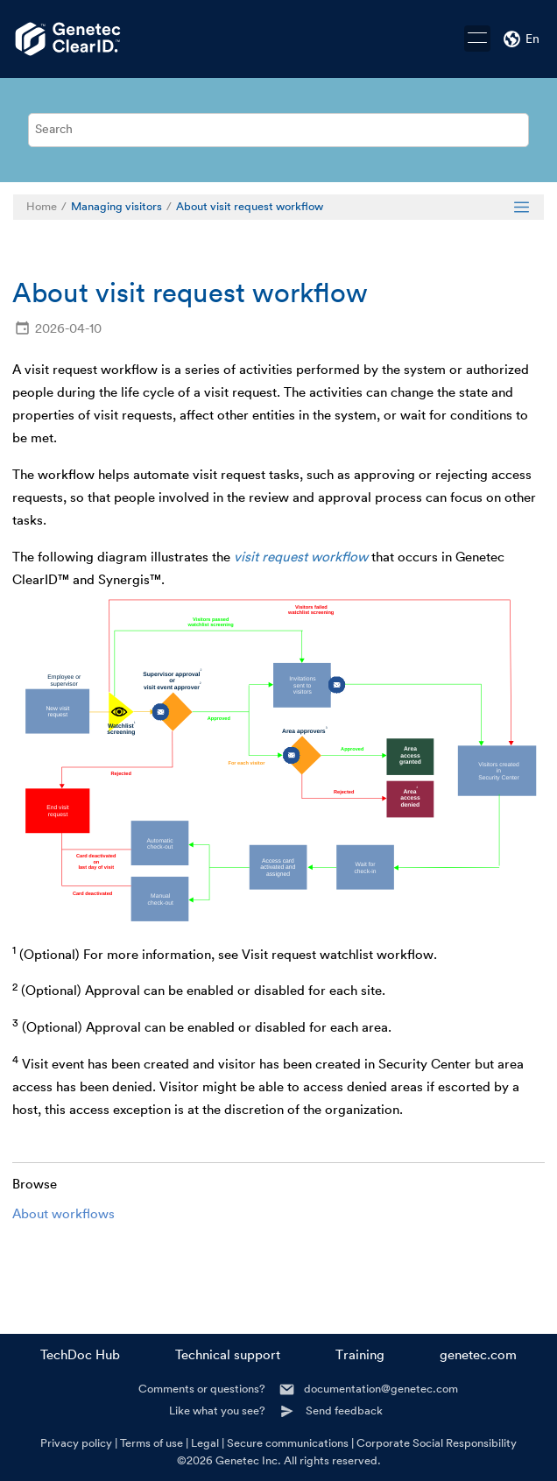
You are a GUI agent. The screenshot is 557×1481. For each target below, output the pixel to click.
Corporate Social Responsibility (436, 1443)
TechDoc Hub (80, 1355)
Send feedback (344, 1410)
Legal (205, 1443)
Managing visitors (116, 206)
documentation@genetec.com (381, 1388)
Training (359, 1355)
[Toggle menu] (477, 38)
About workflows (63, 1214)
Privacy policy (76, 1443)
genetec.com (478, 1355)
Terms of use (151, 1443)
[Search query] (278, 130)
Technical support (227, 1355)
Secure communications (288, 1443)
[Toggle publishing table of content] (521, 207)
